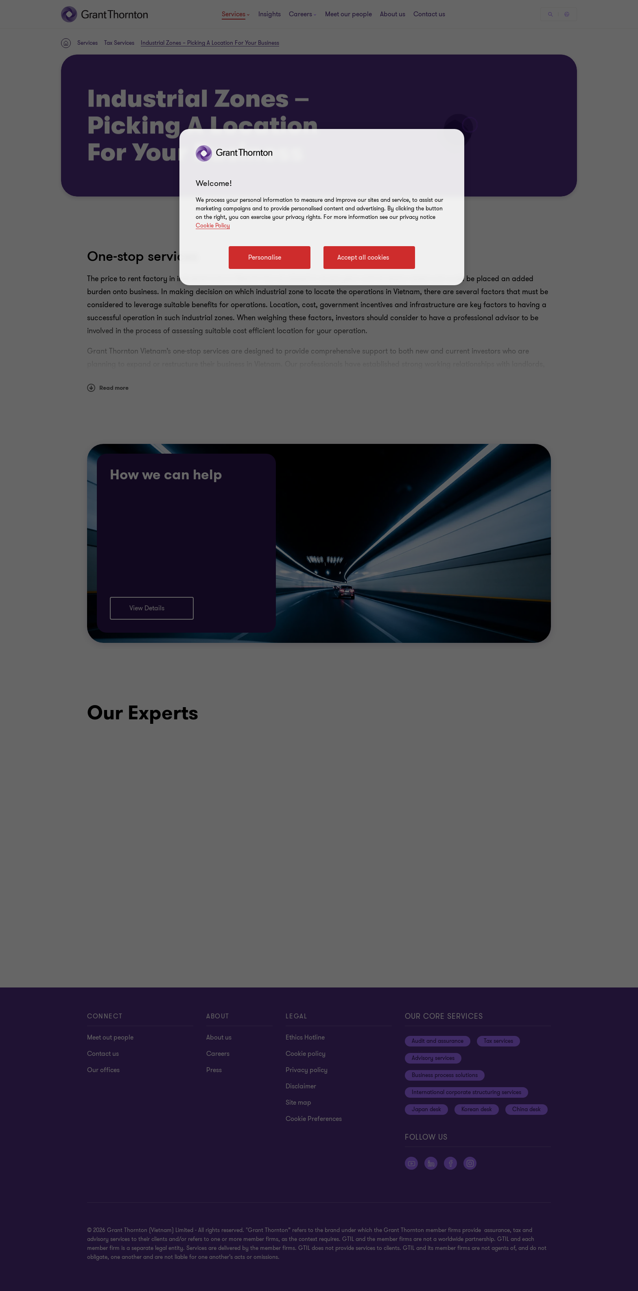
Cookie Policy (213, 225)
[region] (321, 207)
